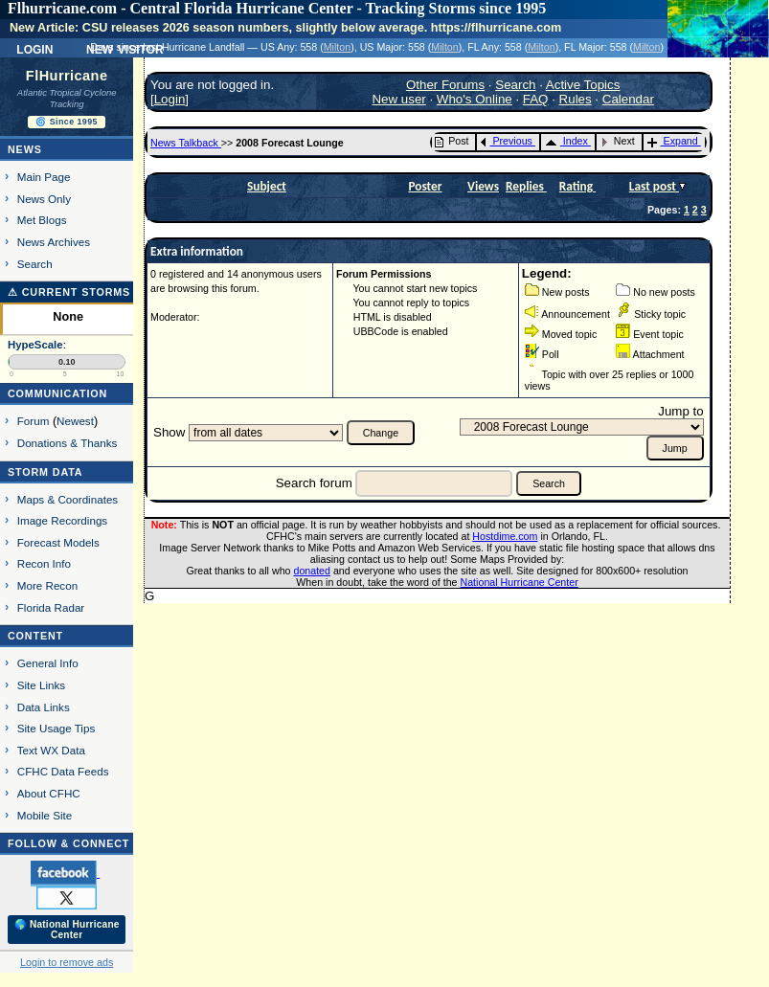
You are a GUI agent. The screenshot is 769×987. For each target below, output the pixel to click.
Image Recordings (62, 520)
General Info (48, 663)
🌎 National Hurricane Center (67, 929)
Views (483, 186)
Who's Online (474, 99)
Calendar (628, 99)
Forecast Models (58, 542)
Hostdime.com (504, 536)
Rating (577, 186)
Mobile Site (45, 815)
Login (34, 47)
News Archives (53, 242)
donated (311, 570)
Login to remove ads (66, 962)
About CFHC (48, 793)
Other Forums (445, 85)
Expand (673, 140)
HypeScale (35, 344)
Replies (526, 186)
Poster (424, 186)
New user (398, 99)
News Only (44, 198)
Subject (266, 186)
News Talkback (185, 142)
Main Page (44, 176)
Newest (75, 421)
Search (35, 264)
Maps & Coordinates (67, 499)
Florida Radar (51, 607)
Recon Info (44, 563)
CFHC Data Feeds (63, 771)
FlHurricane (67, 75)
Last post (654, 186)
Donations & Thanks (67, 443)
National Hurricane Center (519, 582)
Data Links (43, 707)
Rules (575, 99)
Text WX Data (51, 750)
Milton (337, 47)
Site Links (41, 685)
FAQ (536, 99)
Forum (33, 421)
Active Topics (583, 85)
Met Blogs (42, 219)
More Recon (47, 585)
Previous (506, 140)
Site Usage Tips (56, 728)
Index (566, 140)
